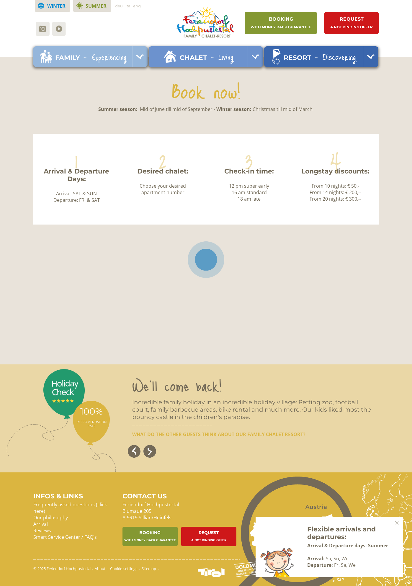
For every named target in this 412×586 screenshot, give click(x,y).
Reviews (42, 530)
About (100, 568)
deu (119, 6)
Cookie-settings (123, 568)
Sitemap (149, 568)
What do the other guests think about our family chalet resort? (218, 434)
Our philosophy (50, 517)
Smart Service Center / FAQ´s (65, 537)
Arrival (40, 524)
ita (127, 6)
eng (137, 6)
